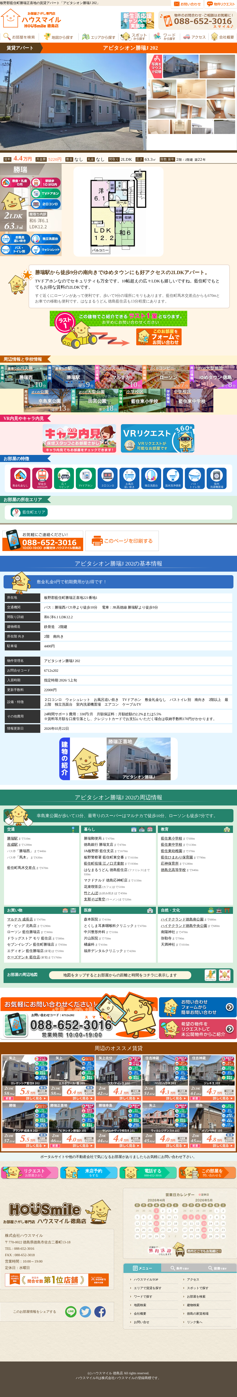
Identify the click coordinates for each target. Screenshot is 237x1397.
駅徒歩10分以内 (42, 485)
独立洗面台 (151, 485)
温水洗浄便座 (173, 485)
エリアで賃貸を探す (148, 1288)
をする (93, 1173)
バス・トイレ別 (195, 485)
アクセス (193, 1279)
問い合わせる (212, 1173)
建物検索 (193, 1305)
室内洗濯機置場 (216, 485)
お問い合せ (141, 1322)
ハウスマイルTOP (146, 1279)
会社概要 (140, 1313)
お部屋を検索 (196, 1296)
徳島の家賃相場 (198, 1313)
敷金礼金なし (20, 485)
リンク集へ (194, 1322)
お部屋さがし (34, 1173)
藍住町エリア (34, 512)
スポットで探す (198, 1288)
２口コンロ (107, 485)
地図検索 (140, 1305)
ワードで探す (143, 1296)
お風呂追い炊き (129, 485)
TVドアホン (86, 485)
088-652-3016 (153, 1173)
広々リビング (64, 485)
